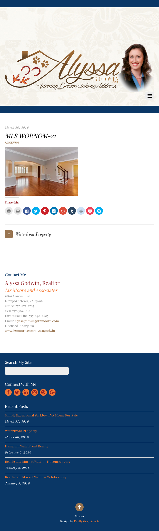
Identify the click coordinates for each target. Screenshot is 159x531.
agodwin (12, 142)
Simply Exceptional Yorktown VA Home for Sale (41, 415)
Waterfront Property (28, 235)
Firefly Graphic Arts (86, 521)
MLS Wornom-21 (30, 135)
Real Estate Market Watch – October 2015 (35, 477)
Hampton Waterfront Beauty (26, 446)
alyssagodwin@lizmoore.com (37, 321)
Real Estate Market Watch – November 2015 (37, 461)
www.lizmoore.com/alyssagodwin (30, 330)
